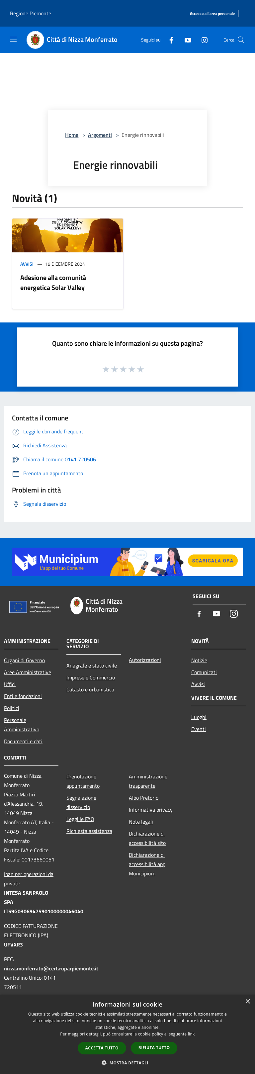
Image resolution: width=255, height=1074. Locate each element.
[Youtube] (185, 39)
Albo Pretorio (143, 798)
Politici (11, 708)
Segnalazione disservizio (81, 802)
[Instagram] (202, 39)
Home (71, 135)
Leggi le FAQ (80, 819)
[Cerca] (241, 40)
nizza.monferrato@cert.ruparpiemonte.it (51, 968)
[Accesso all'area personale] (212, 14)
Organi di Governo (24, 660)
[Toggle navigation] (13, 39)
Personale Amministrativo (21, 724)
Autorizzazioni (145, 660)
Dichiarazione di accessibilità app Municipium (147, 864)
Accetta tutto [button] (102, 1048)
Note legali (141, 822)
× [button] (247, 1001)
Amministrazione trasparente (148, 781)
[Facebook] (168, 39)
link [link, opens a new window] (191, 1034)
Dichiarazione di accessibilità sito (147, 838)
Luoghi (199, 717)
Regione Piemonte (30, 13)
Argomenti (100, 135)
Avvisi (27, 263)
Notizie (199, 660)
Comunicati (204, 672)
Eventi (198, 729)
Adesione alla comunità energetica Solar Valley (53, 282)
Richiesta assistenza (89, 831)
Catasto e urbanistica (90, 689)
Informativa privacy (151, 810)
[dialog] (127, 1034)
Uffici (10, 684)
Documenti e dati (23, 741)
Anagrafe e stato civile (91, 666)
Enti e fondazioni (23, 696)
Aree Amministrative (27, 672)
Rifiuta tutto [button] (154, 1047)
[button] (127, 1062)
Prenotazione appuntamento (83, 781)
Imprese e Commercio (90, 677)
